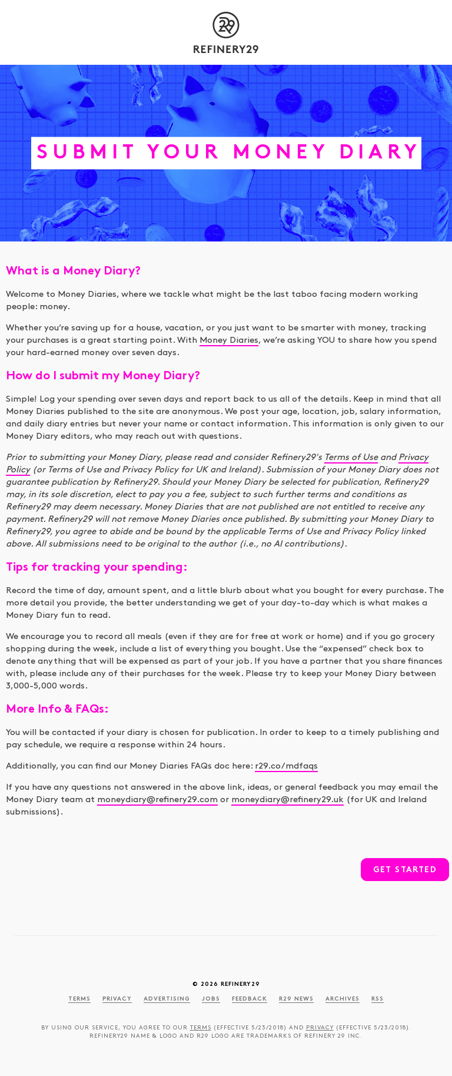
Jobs (211, 999)
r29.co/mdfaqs (286, 766)
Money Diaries (229, 340)
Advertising (167, 999)
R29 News (296, 999)
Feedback (249, 999)
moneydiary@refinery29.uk (287, 800)
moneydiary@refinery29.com (157, 800)
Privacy (117, 999)
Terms (79, 999)
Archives (342, 999)
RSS (377, 999)
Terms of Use (351, 457)
